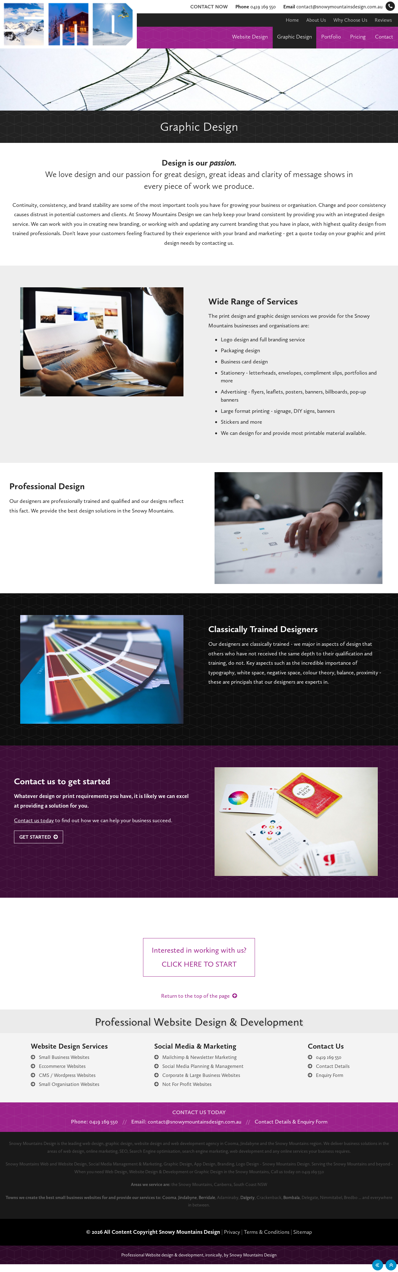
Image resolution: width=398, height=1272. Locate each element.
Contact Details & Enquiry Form (299, 1129)
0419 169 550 (244, 6)
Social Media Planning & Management (199, 1074)
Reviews (382, 20)
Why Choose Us (347, 20)
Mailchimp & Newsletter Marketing (194, 1065)
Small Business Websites (58, 1065)
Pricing (355, 37)
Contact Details (328, 1074)
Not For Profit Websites (182, 1092)
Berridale (231, 1205)
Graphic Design (289, 37)
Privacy (235, 1240)
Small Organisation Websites (63, 1092)
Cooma (189, 1205)
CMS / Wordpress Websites (61, 1083)
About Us (310, 20)
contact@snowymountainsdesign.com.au (329, 6)
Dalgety (274, 1205)
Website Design (240, 37)
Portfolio (327, 37)
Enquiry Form (326, 1083)
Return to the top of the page (199, 1004)
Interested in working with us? (202, 962)
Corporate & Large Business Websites (199, 1083)
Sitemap (312, 1240)
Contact (383, 37)
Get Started (40, 837)
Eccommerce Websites (56, 1074)
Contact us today (35, 820)
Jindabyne (209, 1205)
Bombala (322, 1205)
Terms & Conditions (273, 1240)
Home (285, 20)
